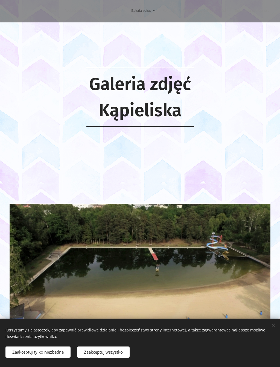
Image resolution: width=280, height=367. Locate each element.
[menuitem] (217, 11)
